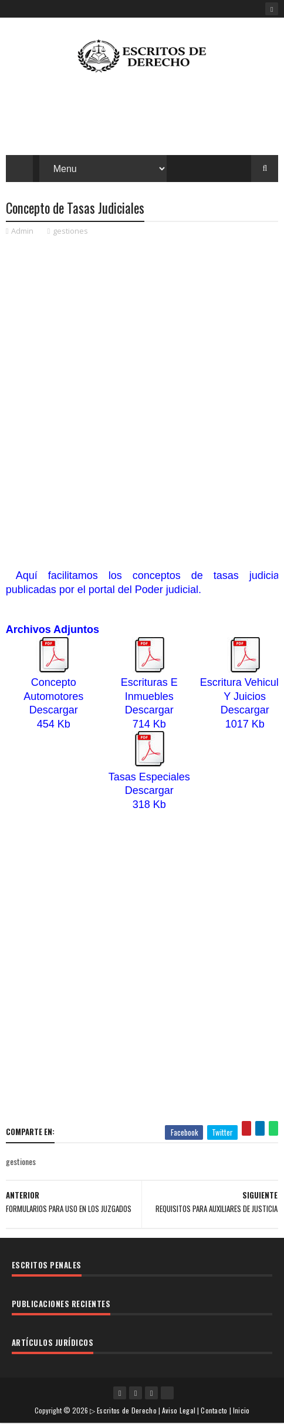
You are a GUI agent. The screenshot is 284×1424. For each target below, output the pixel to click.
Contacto (214, 1411)
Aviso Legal (178, 1411)
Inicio (241, 1411)
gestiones (70, 232)
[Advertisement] (142, 389)
